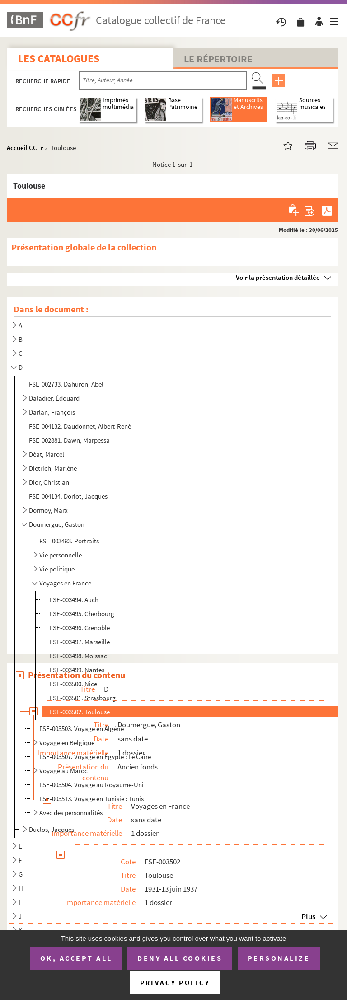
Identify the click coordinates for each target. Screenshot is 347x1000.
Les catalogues (58, 59)
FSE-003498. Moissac (78, 655)
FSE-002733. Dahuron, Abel (66, 384)
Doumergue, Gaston (56, 524)
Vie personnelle (60, 555)
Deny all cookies (179, 957)
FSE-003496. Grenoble (80, 627)
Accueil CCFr (25, 147)
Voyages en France (65, 583)
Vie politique (57, 569)
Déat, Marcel (46, 454)
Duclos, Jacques (51, 829)
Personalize (279, 957)
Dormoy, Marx (48, 510)
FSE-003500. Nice (73, 683)
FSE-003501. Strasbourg (83, 697)
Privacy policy (175, 982)
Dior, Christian (49, 482)
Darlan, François (52, 412)
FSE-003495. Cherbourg (82, 613)
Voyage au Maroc (63, 770)
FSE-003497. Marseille (80, 641)
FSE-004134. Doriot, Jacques (68, 496)
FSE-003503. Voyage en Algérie (81, 728)
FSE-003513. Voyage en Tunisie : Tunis (91, 798)
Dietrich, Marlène (53, 468)
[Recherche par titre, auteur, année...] (163, 80)
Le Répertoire (218, 58)
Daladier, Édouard (54, 398)
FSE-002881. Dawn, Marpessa (69, 440)
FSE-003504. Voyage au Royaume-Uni (91, 784)
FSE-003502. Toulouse (80, 712)
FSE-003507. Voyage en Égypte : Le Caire (95, 756)
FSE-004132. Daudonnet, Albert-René (80, 426)
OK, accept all (76, 957)
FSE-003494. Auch (74, 599)
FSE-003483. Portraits (69, 541)
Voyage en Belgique (66, 742)
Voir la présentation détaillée (278, 277)
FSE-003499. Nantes (77, 669)
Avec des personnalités (71, 812)
